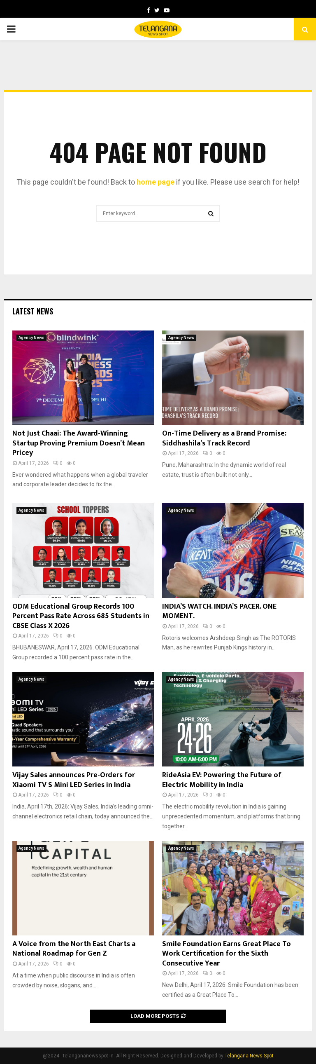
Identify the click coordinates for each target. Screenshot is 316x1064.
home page (155, 182)
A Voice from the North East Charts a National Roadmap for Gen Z (73, 949)
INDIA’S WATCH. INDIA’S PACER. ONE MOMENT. (219, 611)
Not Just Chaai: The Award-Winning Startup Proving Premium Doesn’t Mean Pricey (78, 443)
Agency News (31, 337)
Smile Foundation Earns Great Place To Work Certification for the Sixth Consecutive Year (226, 954)
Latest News (32, 311)
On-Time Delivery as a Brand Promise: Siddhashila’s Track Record (224, 438)
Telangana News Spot (249, 1056)
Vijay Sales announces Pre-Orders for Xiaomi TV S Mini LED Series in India (73, 780)
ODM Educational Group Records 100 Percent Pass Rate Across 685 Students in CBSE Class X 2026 (80, 616)
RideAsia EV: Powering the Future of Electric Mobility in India (221, 780)
